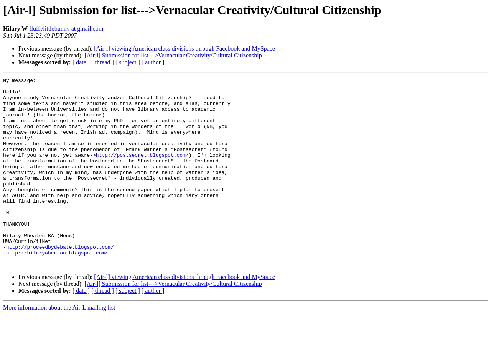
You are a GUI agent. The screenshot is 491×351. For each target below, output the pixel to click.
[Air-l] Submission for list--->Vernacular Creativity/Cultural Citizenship (173, 55)
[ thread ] (102, 62)
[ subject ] (127, 62)
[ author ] (153, 62)
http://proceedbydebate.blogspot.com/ (60, 281)
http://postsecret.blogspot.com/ (142, 170)
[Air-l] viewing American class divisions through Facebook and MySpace (184, 48)
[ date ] (81, 62)
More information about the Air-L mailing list (59, 344)
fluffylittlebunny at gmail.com (66, 28)
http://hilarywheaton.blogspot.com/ (57, 288)
